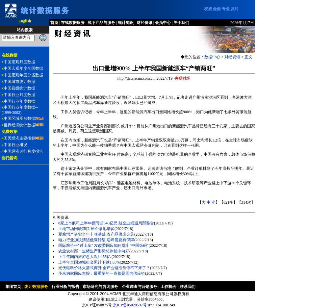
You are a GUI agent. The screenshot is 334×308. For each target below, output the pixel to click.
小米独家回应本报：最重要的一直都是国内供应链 (101, 273)
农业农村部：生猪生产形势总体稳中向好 (93, 251)
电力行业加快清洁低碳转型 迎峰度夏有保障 (96, 240)
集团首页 (13, 286)
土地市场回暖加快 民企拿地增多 (86, 228)
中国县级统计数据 (19, 88)
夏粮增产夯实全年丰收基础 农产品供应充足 (96, 234)
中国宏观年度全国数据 (23, 68)
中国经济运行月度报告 (23, 151)
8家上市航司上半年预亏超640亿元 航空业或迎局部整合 (106, 223)
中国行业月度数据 (19, 94)
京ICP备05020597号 (130, 305)
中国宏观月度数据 (19, 62)
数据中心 (212, 57)
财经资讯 (232, 57)
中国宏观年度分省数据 (23, 75)
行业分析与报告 (65, 286)
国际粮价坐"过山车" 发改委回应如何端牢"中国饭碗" (103, 245)
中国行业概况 (15, 144)
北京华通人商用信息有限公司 (147, 294)
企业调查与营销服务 (139, 286)
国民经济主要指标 (19, 138)
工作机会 (168, 286)
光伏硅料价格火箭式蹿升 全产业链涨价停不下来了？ (104, 268)
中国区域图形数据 (19, 118)
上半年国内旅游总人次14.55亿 (85, 256)
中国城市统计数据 (19, 81)
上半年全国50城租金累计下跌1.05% (89, 262)
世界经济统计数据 (19, 125)
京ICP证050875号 (97, 305)
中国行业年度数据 (19, 101)
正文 (248, 57)
